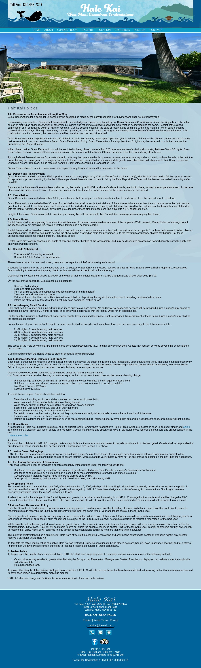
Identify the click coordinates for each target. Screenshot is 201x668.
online (186, 427)
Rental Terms (101, 620)
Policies (87, 620)
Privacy (114, 620)
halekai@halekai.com (100, 625)
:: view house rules (18, 435)
